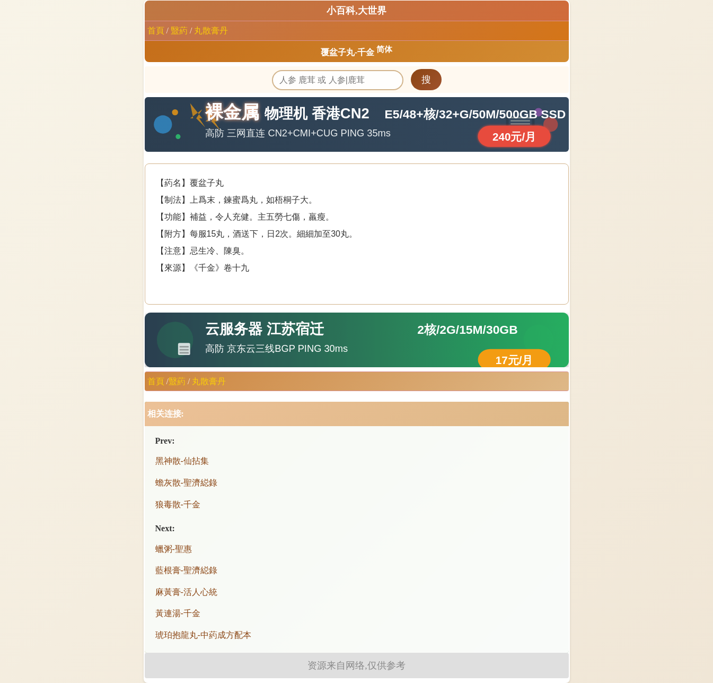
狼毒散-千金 (177, 504)
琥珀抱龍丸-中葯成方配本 (203, 634)
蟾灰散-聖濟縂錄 (186, 482)
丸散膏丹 (211, 30)
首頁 (155, 30)
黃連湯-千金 (177, 613)
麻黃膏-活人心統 (186, 591)
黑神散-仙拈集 (182, 460)
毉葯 (179, 30)
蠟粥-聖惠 (173, 549)
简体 (384, 49)
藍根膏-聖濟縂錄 (186, 570)
